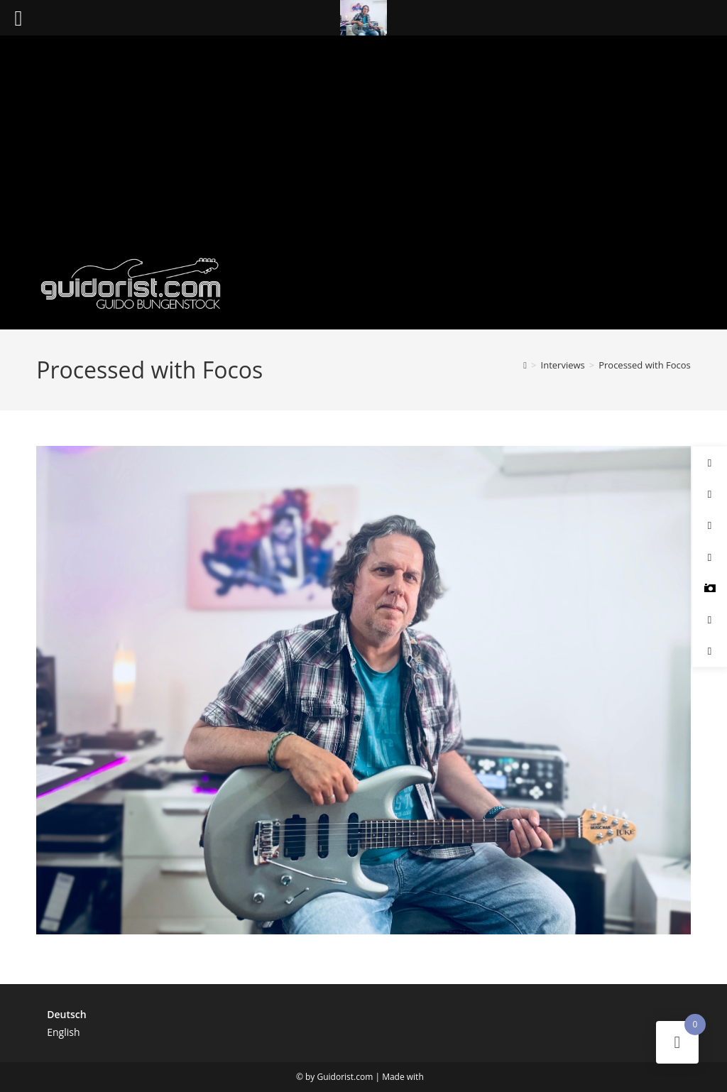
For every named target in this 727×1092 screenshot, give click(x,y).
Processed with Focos (644, 365)
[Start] (525, 365)
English (63, 1032)
